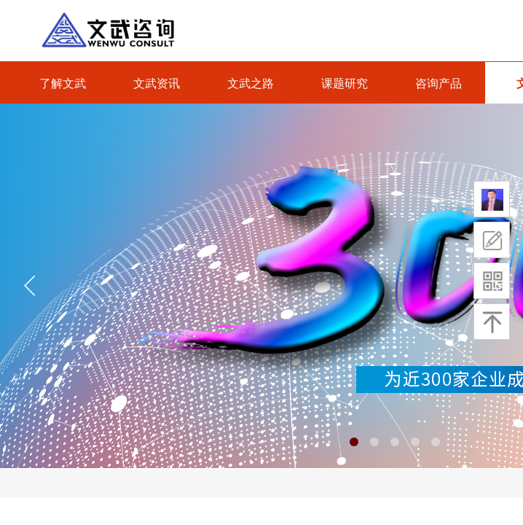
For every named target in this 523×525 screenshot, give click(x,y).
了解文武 (62, 83)
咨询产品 (438, 83)
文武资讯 (156, 83)
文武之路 (250, 83)
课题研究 (344, 83)
